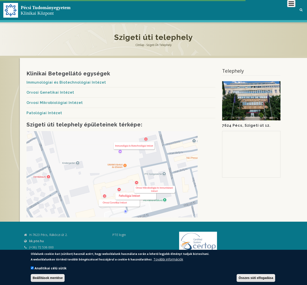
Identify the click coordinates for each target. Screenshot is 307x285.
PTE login (119, 235)
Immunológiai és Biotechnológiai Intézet (66, 82)
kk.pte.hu (36, 241)
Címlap (139, 45)
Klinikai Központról (176, 10)
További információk (168, 259)
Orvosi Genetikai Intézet (50, 92)
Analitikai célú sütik (51, 268)
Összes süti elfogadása (256, 278)
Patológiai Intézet (44, 113)
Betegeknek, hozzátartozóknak (228, 10)
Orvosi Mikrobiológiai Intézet (55, 103)
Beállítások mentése (48, 278)
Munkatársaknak (277, 10)
